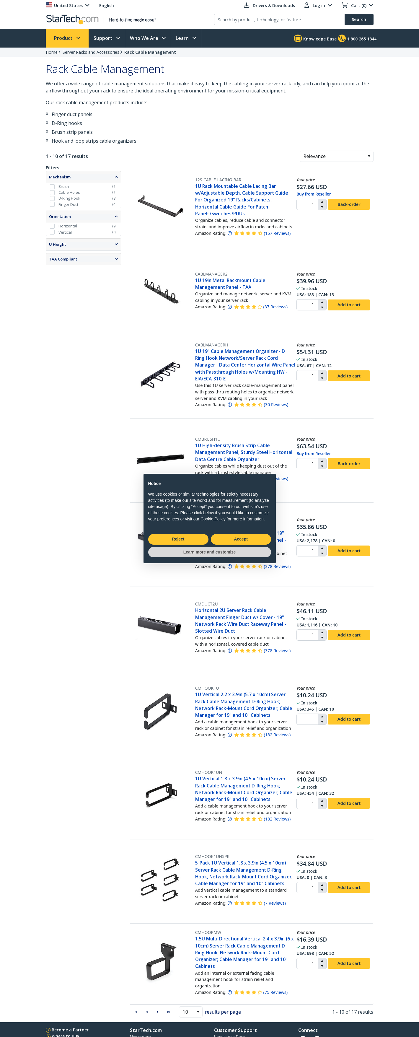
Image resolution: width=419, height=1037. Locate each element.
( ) (277, 233)
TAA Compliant (63, 259)
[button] (369, 156)
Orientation (60, 216)
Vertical (65, 232)
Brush (63, 186)
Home (52, 52)
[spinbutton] (307, 204)
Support (104, 38)
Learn (183, 38)
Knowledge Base (315, 38)
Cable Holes (69, 192)
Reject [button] (178, 539)
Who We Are (144, 38)
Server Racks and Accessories (91, 52)
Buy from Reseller (313, 194)
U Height (57, 244)
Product (64, 38)
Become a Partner (70, 1030)
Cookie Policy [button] (213, 519)
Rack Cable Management (150, 52)
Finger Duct (68, 204)
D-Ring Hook (69, 198)
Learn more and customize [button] (209, 552)
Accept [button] (241, 539)
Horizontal (67, 226)
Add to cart (349, 304)
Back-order (349, 204)
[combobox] (337, 156)
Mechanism (60, 177)
